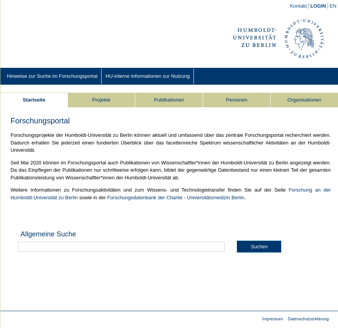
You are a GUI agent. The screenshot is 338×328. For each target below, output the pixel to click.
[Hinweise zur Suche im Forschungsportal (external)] (52, 76)
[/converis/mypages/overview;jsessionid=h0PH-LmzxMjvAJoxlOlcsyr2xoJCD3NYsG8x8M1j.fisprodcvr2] (318, 6)
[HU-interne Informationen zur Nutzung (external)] (147, 76)
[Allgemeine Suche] (121, 247)
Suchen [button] (259, 246)
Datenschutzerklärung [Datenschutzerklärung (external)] (308, 319)
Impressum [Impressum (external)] (272, 319)
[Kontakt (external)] (299, 6)
